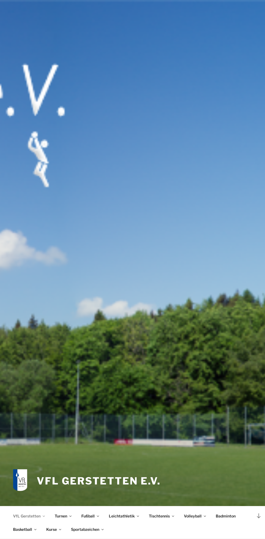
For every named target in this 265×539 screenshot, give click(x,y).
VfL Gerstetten (29, 516)
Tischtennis (162, 516)
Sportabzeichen (87, 529)
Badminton (226, 516)
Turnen (63, 516)
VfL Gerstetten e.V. (99, 481)
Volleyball (195, 516)
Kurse (54, 529)
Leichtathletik (124, 516)
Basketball (25, 529)
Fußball (90, 516)
